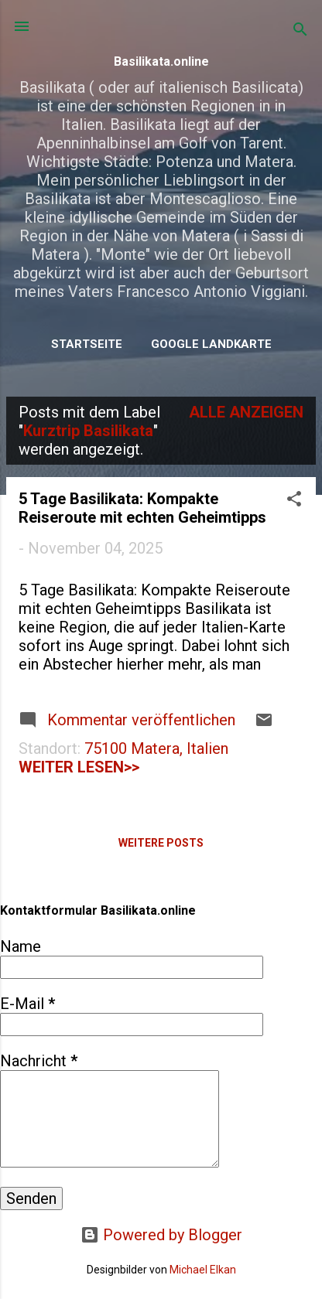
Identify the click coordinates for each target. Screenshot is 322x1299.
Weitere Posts (161, 843)
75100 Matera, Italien (156, 748)
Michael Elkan (203, 1269)
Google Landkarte (211, 344)
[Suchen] (300, 31)
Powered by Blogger (161, 1235)
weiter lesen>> (79, 767)
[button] (294, 500)
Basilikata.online (161, 61)
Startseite (86, 344)
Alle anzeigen (246, 412)
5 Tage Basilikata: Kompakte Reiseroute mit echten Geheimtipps (142, 508)
